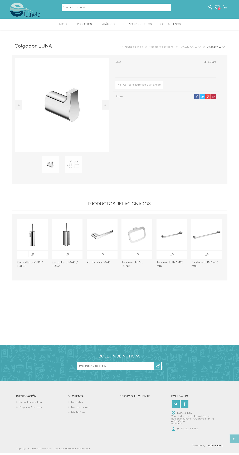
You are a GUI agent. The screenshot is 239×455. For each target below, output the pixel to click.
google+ (213, 99)
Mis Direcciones (80, 409)
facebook (196, 99)
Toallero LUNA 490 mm (170, 266)
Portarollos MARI (99, 265)
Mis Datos (77, 404)
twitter (202, 99)
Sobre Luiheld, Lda (30, 404)
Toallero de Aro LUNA (132, 266)
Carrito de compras (223, 8)
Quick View (32, 257)
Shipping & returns (30, 409)
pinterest (208, 99)
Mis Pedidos (78, 415)
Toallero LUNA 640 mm (204, 266)
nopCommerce (214, 448)
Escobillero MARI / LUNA (30, 266)
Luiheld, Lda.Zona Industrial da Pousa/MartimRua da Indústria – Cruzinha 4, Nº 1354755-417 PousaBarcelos (192, 420)
